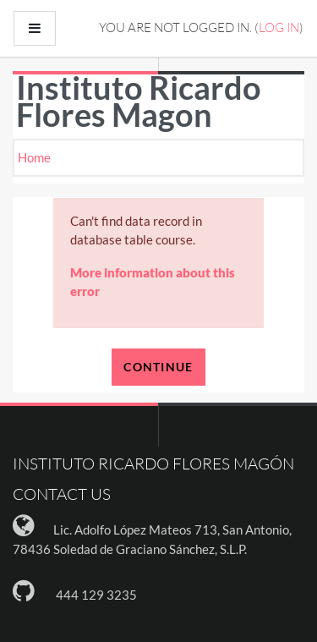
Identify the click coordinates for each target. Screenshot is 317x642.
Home (34, 157)
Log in (279, 27)
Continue (158, 366)
